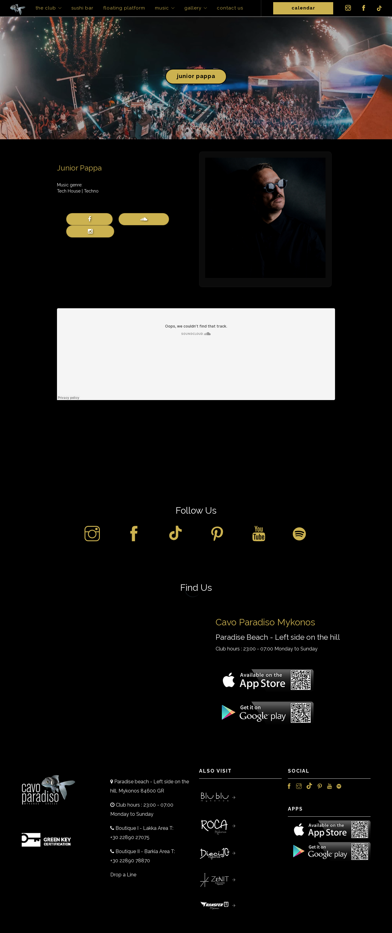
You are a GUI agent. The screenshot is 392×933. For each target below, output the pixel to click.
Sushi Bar (82, 8)
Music (162, 8)
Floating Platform (124, 8)
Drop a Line (123, 875)
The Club (46, 8)
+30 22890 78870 (130, 861)
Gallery (193, 8)
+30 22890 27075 (129, 837)
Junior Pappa (196, 76)
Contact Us (230, 8)
